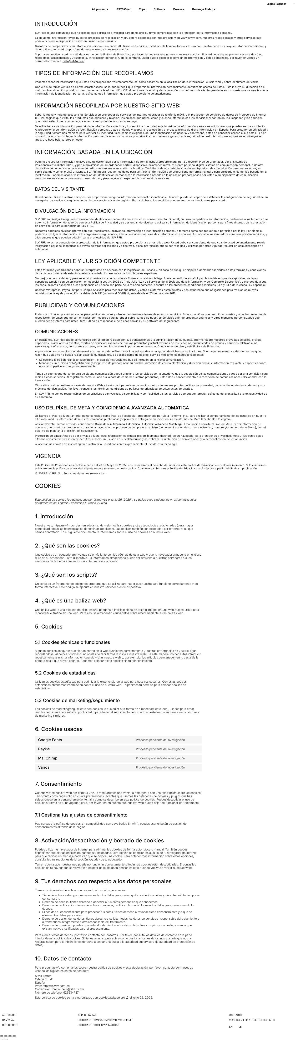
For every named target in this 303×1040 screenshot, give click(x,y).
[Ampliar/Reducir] (1, 1036)
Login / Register (276, 3)
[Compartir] (10, 1036)
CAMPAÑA (8, 1020)
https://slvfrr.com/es (67, 525)
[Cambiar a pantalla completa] (5, 1036)
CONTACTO (235, 1015)
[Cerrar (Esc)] (14, 1036)
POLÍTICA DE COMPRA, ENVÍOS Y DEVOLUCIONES (105, 1020)
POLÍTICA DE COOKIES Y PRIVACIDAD (98, 1025)
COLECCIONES (10, 1025)
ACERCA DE (8, 1015)
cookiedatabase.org (112, 997)
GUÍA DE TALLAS (87, 1015)
